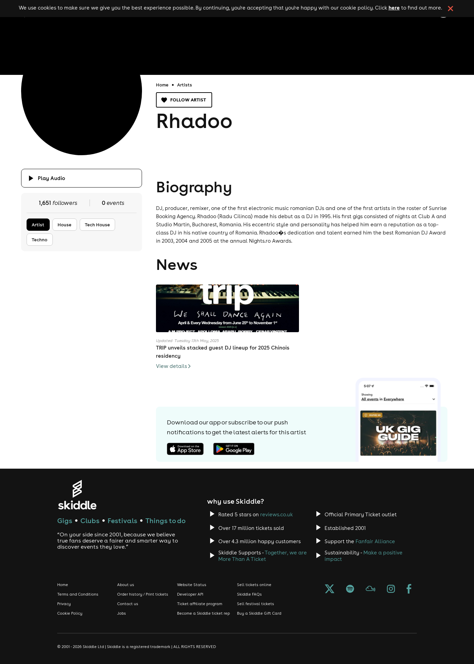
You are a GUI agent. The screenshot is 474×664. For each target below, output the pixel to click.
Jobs (121, 613)
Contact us (127, 603)
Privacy (64, 603)
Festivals (122, 520)
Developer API (190, 594)
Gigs (64, 520)
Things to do (165, 520)
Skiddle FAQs (249, 594)
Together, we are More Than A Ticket (262, 555)
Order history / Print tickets (142, 594)
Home (162, 85)
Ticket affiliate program (199, 603)
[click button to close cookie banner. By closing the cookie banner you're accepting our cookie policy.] (450, 8)
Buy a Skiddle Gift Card (259, 613)
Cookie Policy (69, 613)
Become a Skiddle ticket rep (203, 613)
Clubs (89, 520)
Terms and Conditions (77, 594)
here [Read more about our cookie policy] (394, 7)
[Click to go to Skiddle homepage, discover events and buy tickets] (77, 495)
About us (125, 584)
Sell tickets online (254, 584)
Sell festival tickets (255, 603)
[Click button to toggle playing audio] (81, 178)
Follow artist (184, 100)
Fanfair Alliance (375, 541)
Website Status (191, 584)
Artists (184, 85)
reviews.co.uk (276, 514)
